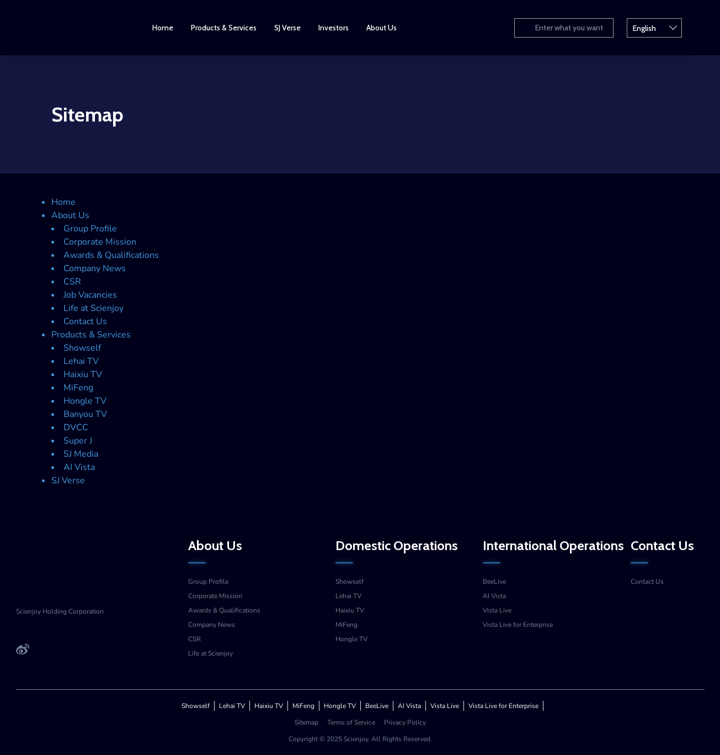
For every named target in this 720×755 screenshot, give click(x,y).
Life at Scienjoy (93, 308)
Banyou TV (85, 414)
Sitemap (306, 722)
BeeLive (494, 581)
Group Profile (90, 229)
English (677, 27)
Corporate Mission (99, 242)
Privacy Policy (405, 722)
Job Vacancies (90, 295)
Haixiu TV (82, 374)
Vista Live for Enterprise (518, 624)
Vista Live (497, 610)
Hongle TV (84, 401)
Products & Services (233, 28)
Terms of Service (351, 722)
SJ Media (80, 454)
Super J (77, 441)
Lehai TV (81, 361)
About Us (391, 28)
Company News (94, 268)
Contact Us (85, 321)
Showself (82, 348)
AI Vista (79, 467)
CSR (72, 282)
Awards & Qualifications (111, 255)
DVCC (75, 427)
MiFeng (78, 388)
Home (172, 28)
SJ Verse (297, 28)
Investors (343, 28)
